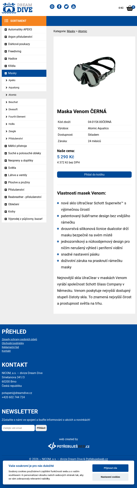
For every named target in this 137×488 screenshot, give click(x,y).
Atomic (12, 94)
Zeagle (12, 131)
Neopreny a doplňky (20, 160)
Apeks (12, 80)
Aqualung (14, 87)
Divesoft (13, 109)
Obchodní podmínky (13, 343)
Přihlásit (41, 428)
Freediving (14, 51)
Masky (12, 73)
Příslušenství (16, 138)
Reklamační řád (10, 347)
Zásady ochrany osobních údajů (19, 339)
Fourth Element (17, 116)
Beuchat (13, 102)
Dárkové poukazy (19, 44)
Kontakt (6, 350)
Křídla (12, 66)
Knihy (11, 211)
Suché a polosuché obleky (24, 153)
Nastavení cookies (110, 477)
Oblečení (13, 204)
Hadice (12, 58)
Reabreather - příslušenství (24, 197)
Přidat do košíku (94, 174)
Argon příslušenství (20, 36)
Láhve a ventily (17, 175)
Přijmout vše (110, 468)
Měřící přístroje (17, 146)
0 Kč (121, 7)
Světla (12, 167)
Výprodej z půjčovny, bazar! (25, 219)
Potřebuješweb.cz (97, 459)
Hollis (12, 124)
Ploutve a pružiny (19, 182)
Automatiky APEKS (20, 29)
